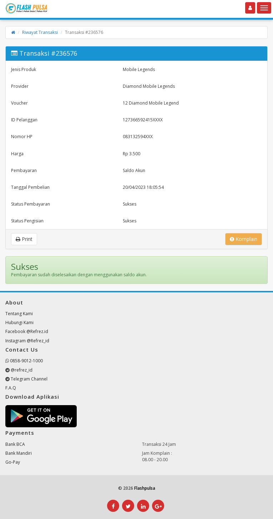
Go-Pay (12, 462)
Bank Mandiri (18, 453)
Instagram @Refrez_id (27, 341)
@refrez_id (21, 370)
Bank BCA (15, 444)
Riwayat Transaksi (40, 32)
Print (24, 239)
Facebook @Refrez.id (26, 331)
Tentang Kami (19, 314)
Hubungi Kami (19, 322)
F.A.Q (10, 388)
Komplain (243, 239)
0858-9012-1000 (26, 361)
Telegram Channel (29, 379)
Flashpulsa (144, 488)
